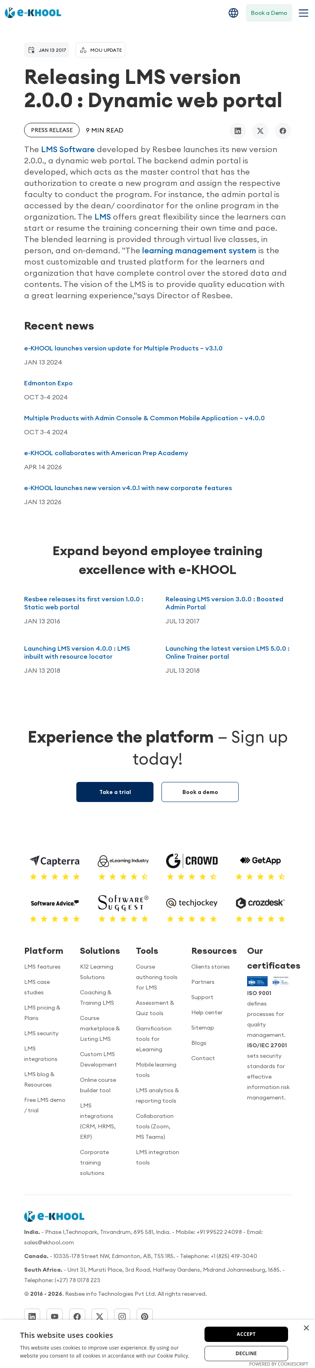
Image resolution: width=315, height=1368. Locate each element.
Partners (203, 981)
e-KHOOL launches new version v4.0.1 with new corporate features (128, 488)
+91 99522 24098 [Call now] (219, 1232)
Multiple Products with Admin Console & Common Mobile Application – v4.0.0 (144, 418)
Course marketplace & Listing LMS (100, 1028)
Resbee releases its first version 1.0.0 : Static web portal (83, 603)
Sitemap (202, 1027)
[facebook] (283, 131)
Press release (52, 130)
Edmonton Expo (48, 383)
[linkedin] (238, 131)
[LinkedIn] (32, 1317)
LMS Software (68, 149)
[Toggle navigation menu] (302, 13)
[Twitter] (100, 1317)
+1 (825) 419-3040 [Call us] (234, 1256)
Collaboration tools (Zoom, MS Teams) (155, 1126)
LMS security (41, 1033)
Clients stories (210, 966)
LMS (102, 217)
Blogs (199, 1042)
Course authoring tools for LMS (157, 977)
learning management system (199, 250)
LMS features (42, 966)
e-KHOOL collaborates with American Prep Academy (106, 453)
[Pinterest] (145, 1317)
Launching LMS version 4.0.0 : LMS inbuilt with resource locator (77, 652)
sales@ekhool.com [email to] (49, 1242)
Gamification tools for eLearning (154, 1039)
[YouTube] (55, 1317)
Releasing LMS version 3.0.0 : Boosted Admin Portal (224, 603)
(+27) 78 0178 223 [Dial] (77, 1280)
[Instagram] (122, 1317)
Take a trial (115, 792)
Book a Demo (269, 12)
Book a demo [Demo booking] (200, 792)
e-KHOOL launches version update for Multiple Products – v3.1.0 (123, 348)
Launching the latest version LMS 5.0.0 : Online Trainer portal (228, 652)
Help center (207, 1012)
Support (202, 997)
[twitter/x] (260, 131)
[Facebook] (77, 1317)
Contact (203, 1058)
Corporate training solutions (94, 1162)
